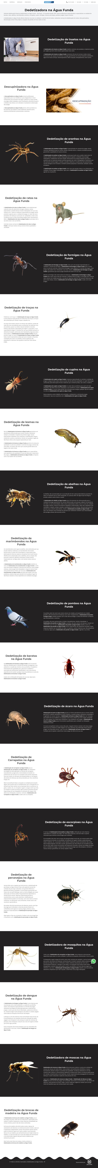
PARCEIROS (28, 2)
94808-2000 (93, 2)
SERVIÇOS (19, 2)
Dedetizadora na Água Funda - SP (36, 1162)
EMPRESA (12, 2)
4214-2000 (79, 2)
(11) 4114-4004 (71, 2)
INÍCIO (5, 2)
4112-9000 (86, 2)
